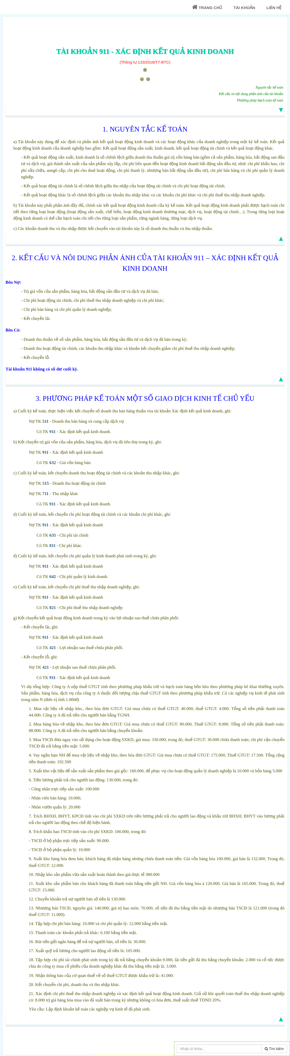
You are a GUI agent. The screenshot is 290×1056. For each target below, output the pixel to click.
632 (52, 462)
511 (45, 421)
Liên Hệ (274, 7)
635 (52, 535)
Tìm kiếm (274, 1049)
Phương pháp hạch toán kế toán (260, 100)
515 (45, 483)
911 (52, 431)
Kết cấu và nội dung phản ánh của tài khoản (251, 94)
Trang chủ (207, 7)
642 (52, 576)
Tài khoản (244, 7)
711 (45, 493)
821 (52, 607)
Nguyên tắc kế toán (269, 87)
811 (52, 545)
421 (52, 647)
